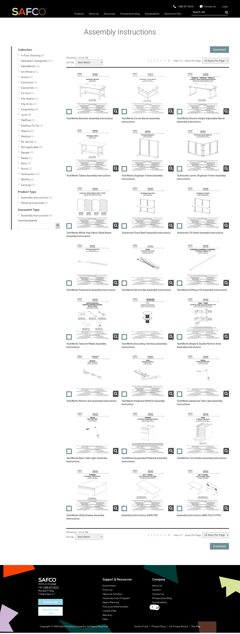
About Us (157, 586)
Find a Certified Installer (115, 607)
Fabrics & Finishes (112, 595)
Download (218, 50)
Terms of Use (141, 627)
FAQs (105, 620)
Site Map (195, 627)
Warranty (107, 616)
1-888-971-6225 (51, 588)
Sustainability (159, 603)
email (53, 584)
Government (109, 586)
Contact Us (158, 595)
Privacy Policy (158, 627)
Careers (156, 590)
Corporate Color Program (116, 599)
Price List (108, 590)
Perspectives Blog (162, 599)
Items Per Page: (193, 61)
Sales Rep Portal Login (50, 613)
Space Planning (111, 603)
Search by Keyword (27, 220)
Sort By (70, 62)
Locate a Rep (109, 611)
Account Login (50, 603)
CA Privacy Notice (178, 627)
